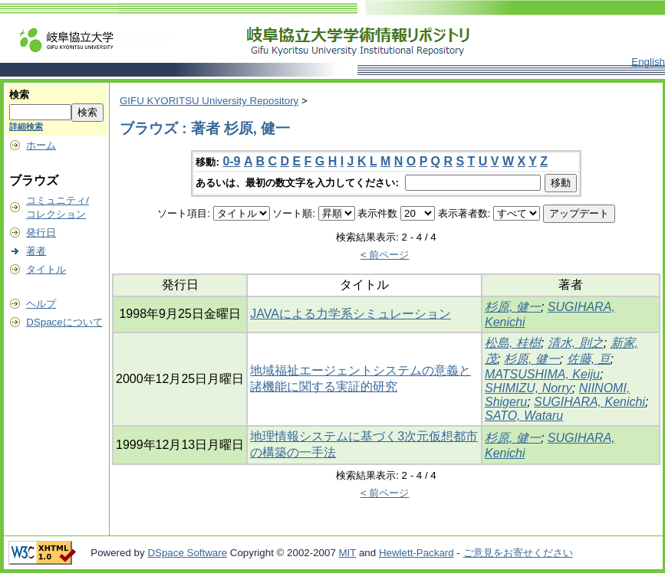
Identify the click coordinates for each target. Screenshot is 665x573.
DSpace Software (187, 552)
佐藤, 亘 (589, 358)
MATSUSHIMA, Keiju (542, 374)
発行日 (41, 232)
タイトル (46, 269)
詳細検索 (26, 126)
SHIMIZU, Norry (528, 388)
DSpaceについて (64, 322)
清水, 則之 (576, 342)
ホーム (41, 145)
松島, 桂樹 (513, 342)
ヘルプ (41, 303)
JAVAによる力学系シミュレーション (350, 313)
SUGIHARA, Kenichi (589, 401)
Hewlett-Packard (416, 552)
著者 (36, 251)
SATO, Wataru (524, 415)
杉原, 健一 (513, 306)
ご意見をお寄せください (518, 552)
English (648, 61)
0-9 (231, 161)
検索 (19, 94)
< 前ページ (385, 254)
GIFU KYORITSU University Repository (209, 100)
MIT (348, 552)
